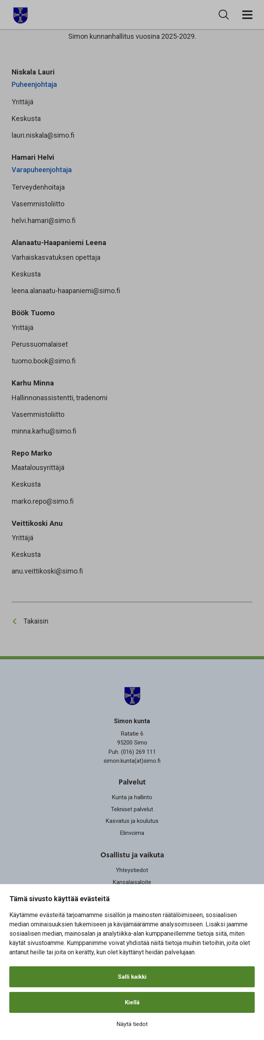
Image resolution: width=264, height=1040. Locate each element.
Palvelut (132, 782)
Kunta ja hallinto (132, 797)
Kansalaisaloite (132, 882)
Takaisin (35, 621)
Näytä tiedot (132, 1024)
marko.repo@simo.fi (43, 501)
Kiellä (132, 1002)
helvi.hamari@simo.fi (44, 220)
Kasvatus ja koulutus (132, 820)
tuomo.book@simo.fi (44, 361)
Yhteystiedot (132, 870)
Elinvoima (132, 832)
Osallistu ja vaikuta (132, 855)
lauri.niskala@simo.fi (43, 135)
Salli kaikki (132, 976)
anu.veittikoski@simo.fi (47, 571)
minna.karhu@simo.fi (44, 431)
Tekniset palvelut (132, 809)
